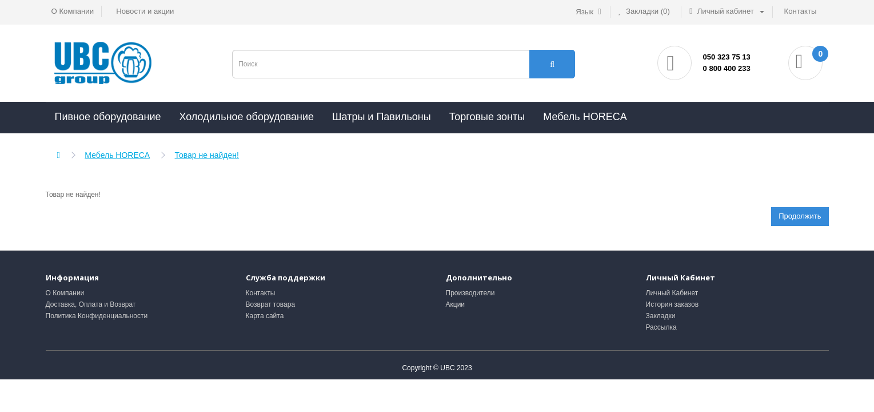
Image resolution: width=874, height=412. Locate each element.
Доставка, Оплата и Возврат (91, 304)
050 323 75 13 (727, 57)
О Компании (65, 293)
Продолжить (800, 216)
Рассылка (661, 327)
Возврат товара (271, 304)
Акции (455, 304)
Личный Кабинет (672, 293)
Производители (470, 293)
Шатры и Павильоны (381, 116)
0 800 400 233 (727, 68)
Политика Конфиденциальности (97, 316)
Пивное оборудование (108, 116)
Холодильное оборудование (246, 116)
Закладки (661, 316)
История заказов (672, 304)
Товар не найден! (207, 155)
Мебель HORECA (584, 116)
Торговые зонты (487, 116)
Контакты (261, 293)
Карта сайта (265, 316)
